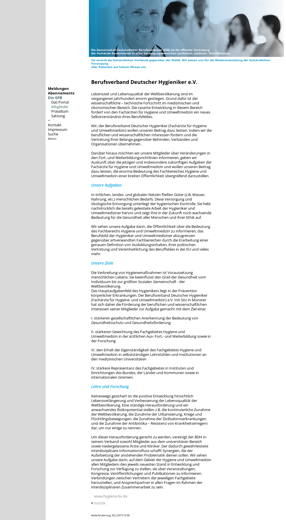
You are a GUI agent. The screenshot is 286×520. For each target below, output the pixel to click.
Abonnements (61, 93)
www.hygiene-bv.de (110, 496)
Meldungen (58, 88)
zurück (99, 502)
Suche (53, 134)
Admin (52, 139)
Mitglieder (59, 106)
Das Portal (60, 102)
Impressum (57, 129)
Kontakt (55, 125)
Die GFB (55, 97)
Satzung (58, 116)
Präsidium (59, 111)
